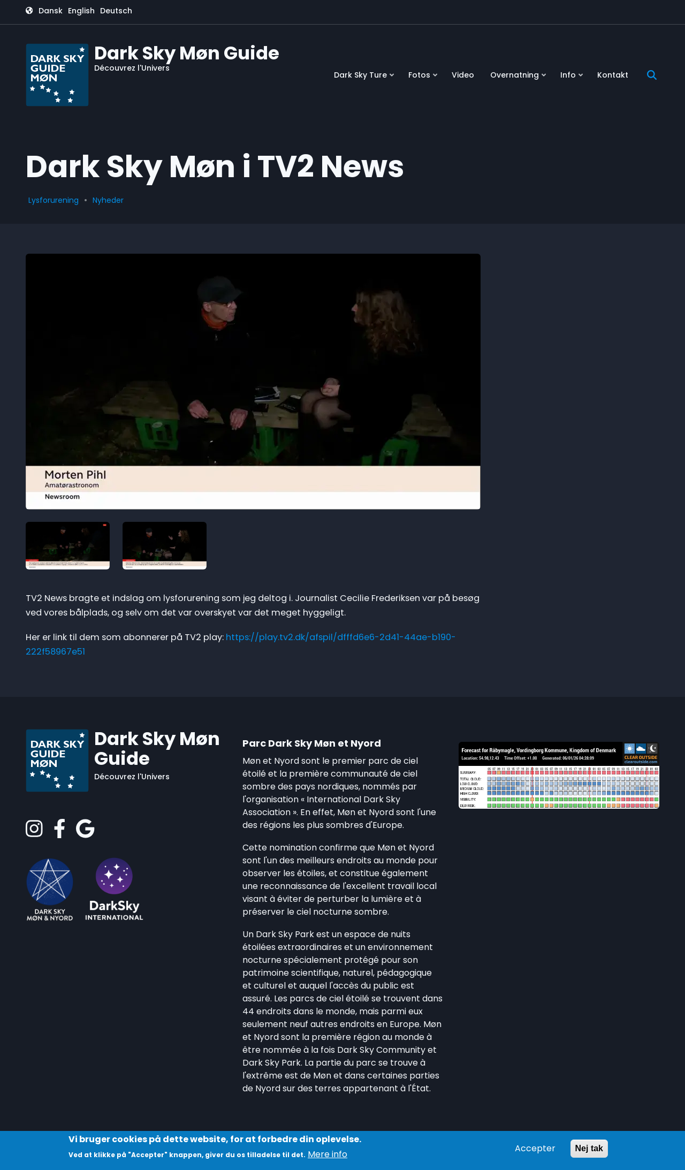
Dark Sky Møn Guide (186, 53)
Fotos (423, 79)
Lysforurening (53, 200)
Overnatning (519, 79)
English (81, 10)
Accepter (535, 1148)
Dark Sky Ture (365, 79)
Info (572, 79)
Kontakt (612, 75)
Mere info (327, 1154)
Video (463, 75)
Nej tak (589, 1148)
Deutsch (116, 10)
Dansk (51, 10)
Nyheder (108, 200)
